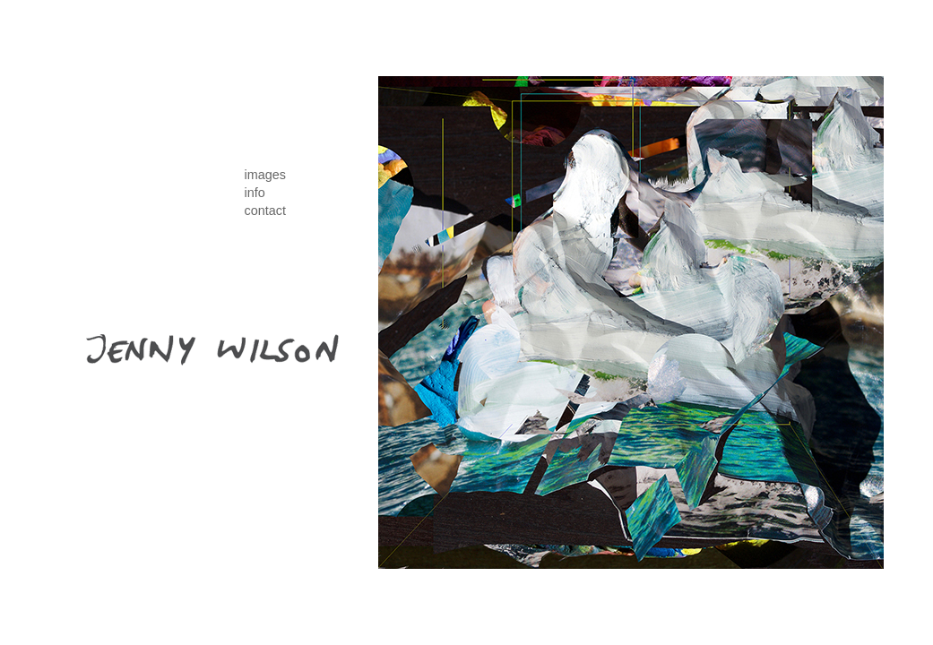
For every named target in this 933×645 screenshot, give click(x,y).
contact (265, 210)
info (255, 192)
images (265, 175)
